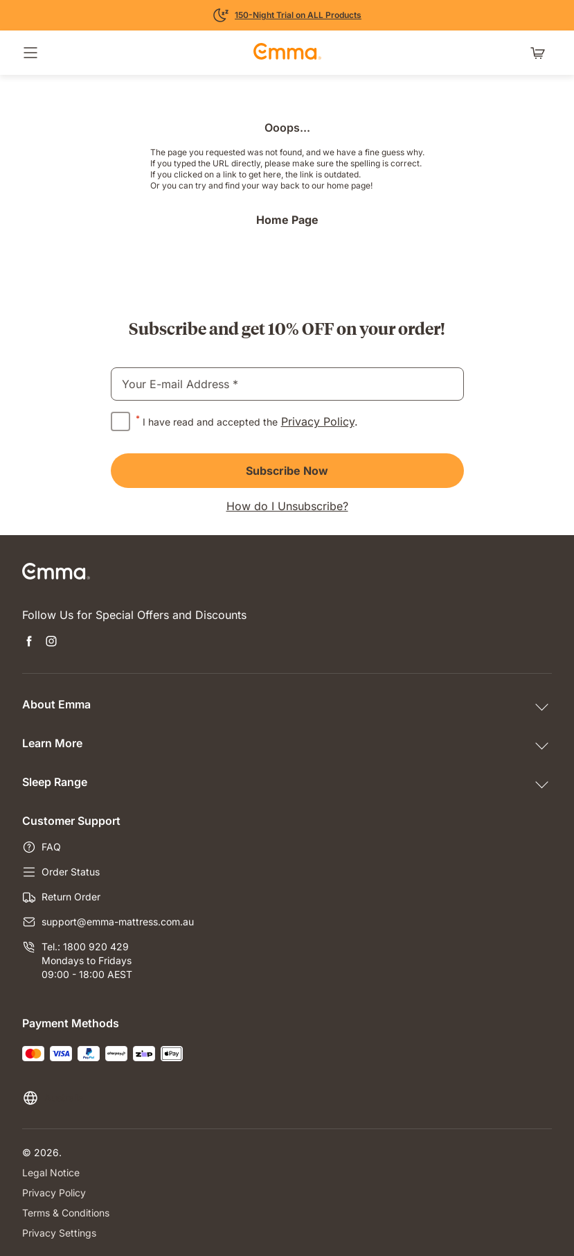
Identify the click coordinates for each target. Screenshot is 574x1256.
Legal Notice (51, 1172)
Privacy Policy (318, 421)
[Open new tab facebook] (29, 642)
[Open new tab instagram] (51, 642)
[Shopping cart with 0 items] (541, 52)
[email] (287, 384)
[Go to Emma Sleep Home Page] (287, 52)
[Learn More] (287, 15)
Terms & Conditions (65, 1213)
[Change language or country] (53, 1098)
